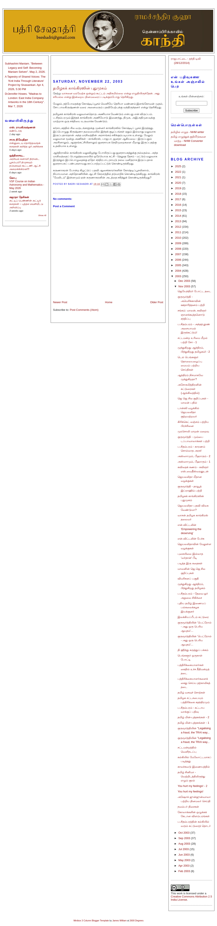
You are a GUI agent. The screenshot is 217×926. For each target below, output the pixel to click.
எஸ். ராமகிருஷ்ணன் (22, 127)
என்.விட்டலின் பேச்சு (191, 538)
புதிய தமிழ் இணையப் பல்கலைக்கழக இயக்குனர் (192, 607)
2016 (178, 204)
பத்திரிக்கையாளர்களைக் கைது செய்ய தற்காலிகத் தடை (194, 683)
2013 (178, 221)
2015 (178, 210)
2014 (178, 215)
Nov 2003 (184, 286)
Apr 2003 (184, 865)
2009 (178, 243)
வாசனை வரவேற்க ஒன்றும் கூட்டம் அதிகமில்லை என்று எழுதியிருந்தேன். (107, 93)
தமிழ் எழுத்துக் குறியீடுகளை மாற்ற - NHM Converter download (188, 141)
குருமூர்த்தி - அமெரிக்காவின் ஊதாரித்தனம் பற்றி (191, 301)
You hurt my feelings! (190, 791)
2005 (178, 265)
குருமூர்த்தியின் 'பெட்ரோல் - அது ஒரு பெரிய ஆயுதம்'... (194, 626)
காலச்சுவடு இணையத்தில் (194, 766)
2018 (178, 193)
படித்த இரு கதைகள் (190, 563)
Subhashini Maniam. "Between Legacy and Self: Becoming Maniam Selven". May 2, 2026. (25, 67)
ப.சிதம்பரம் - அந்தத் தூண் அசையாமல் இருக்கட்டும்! (194, 328)
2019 (178, 188)
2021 (178, 177)
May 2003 (184, 860)
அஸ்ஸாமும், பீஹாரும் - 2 (194, 456)
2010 (178, 237)
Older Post (156, 302)
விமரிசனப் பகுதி (188, 578)
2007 (178, 254)
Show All (42, 215)
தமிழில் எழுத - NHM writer (187, 132)
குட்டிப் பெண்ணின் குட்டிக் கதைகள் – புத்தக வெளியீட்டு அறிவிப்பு (26, 204)
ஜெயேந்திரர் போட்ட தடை (194, 291)
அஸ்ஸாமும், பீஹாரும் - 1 (194, 461)
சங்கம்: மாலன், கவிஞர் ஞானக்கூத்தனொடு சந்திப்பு (192, 314)
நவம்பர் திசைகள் (188, 806)
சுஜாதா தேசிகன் (19, 197)
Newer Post (60, 302)
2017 (178, 199)
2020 (178, 182)
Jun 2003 (184, 854)
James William (119, 920)
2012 (178, 226)
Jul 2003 (184, 849)
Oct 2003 (184, 832)
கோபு (13, 177)
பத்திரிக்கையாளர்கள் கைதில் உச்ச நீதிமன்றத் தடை (193, 669)
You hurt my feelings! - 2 (192, 786)
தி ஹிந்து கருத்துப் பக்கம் (193, 650)
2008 (178, 248)
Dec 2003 (184, 280)
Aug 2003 (184, 843)
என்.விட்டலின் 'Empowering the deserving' (189, 529)
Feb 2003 (184, 871)
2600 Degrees (136, 920)
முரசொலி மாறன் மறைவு (193, 431)
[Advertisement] (108, 63)
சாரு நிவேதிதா (18, 139)
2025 (178, 166)
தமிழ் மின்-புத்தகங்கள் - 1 (193, 722)
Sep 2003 (184, 838)
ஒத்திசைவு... (17, 155)
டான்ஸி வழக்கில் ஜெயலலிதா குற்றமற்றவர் (188, 412)
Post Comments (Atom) (84, 309)
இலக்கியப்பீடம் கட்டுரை (193, 617)
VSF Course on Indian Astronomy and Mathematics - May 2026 (26, 185)
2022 (178, 171)
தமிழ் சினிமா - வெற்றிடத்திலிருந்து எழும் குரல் (191, 776)
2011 (178, 232)
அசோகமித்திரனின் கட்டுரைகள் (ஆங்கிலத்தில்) (190, 389)
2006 (178, 259)
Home (109, 302)
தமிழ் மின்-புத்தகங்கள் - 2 (193, 717)
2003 (178, 276)
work (179, 893)
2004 (178, 270)
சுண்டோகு (15, 130)
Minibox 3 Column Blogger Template (91, 920)
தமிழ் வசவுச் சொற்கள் (191, 692)
